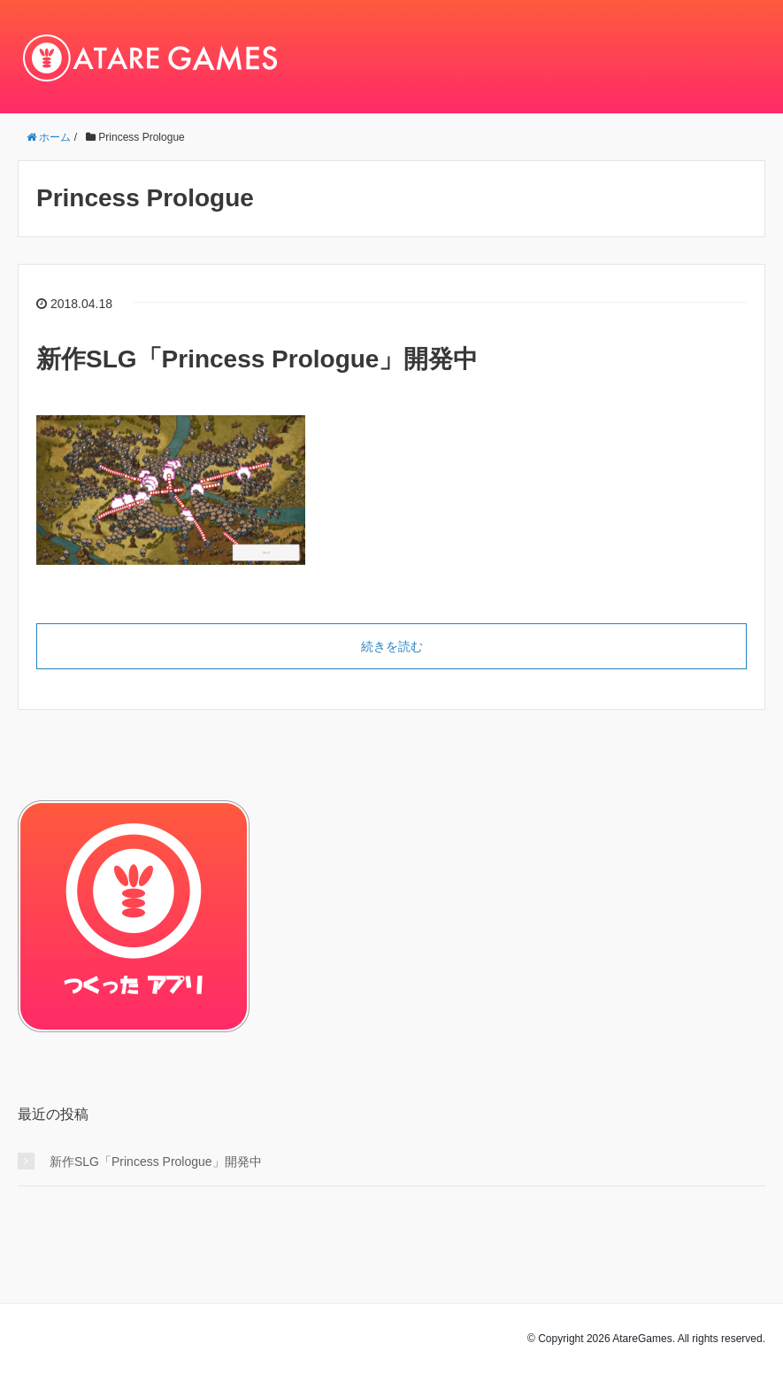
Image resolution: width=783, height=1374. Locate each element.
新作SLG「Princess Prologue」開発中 (257, 359)
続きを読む (392, 646)
